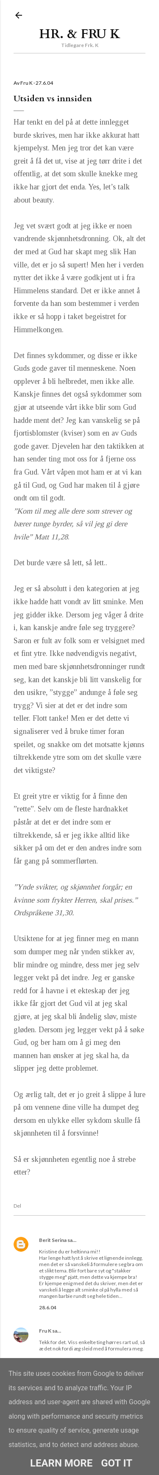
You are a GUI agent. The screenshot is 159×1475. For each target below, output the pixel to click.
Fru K (45, 1331)
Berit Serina (53, 1240)
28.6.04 (47, 1307)
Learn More (61, 1463)
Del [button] (17, 1206)
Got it (116, 1463)
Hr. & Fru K (79, 34)
